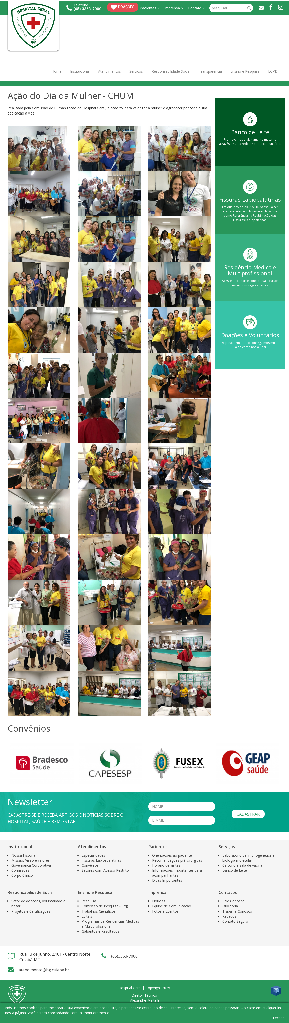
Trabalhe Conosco (237, 911)
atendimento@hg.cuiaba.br (44, 970)
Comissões (20, 870)
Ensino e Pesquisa (245, 71)
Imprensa (174, 8)
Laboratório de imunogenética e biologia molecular (248, 858)
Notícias (158, 901)
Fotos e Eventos (165, 911)
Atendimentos (109, 71)
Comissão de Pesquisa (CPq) (105, 906)
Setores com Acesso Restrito (105, 870)
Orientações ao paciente (172, 855)
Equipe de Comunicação (171, 906)
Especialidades (93, 855)
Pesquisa (89, 901)
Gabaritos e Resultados (100, 931)
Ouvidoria (230, 906)
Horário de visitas (166, 865)
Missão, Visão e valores (30, 860)
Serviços (136, 71)
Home (57, 71)
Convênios (90, 865)
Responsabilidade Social (171, 71)
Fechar (278, 1017)
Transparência (210, 71)
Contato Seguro (235, 921)
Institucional (80, 71)
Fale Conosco (233, 901)
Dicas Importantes (167, 880)
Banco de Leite (234, 870)
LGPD (273, 71)
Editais (87, 916)
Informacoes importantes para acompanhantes (177, 873)
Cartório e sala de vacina (242, 865)
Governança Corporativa (31, 865)
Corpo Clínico (22, 875)
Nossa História (23, 855)
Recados (229, 916)
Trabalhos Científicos (99, 911)
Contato (196, 8)
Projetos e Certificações (30, 911)
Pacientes (150, 8)
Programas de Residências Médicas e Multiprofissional (110, 924)
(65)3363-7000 (124, 956)
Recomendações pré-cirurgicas (177, 860)
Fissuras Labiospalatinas (101, 860)
